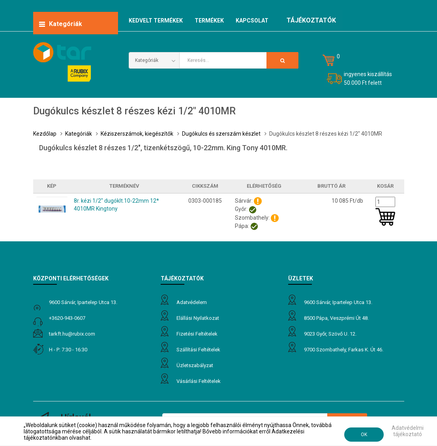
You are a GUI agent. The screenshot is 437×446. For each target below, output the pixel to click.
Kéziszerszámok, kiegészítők (137, 134)
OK (364, 434)
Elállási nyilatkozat (197, 318)
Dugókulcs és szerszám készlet (221, 134)
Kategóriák (78, 134)
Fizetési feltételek (197, 334)
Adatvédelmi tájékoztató (408, 431)
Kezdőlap (44, 134)
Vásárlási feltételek (198, 381)
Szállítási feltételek (198, 350)
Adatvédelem (191, 302)
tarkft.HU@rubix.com (72, 334)
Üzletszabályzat (194, 365)
